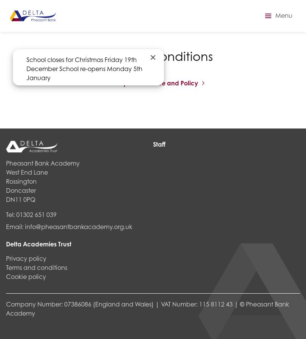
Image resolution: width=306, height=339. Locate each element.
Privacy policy (26, 258)
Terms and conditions (36, 267)
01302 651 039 (36, 214)
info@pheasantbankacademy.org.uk (78, 226)
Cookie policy (26, 276)
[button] (277, 16)
